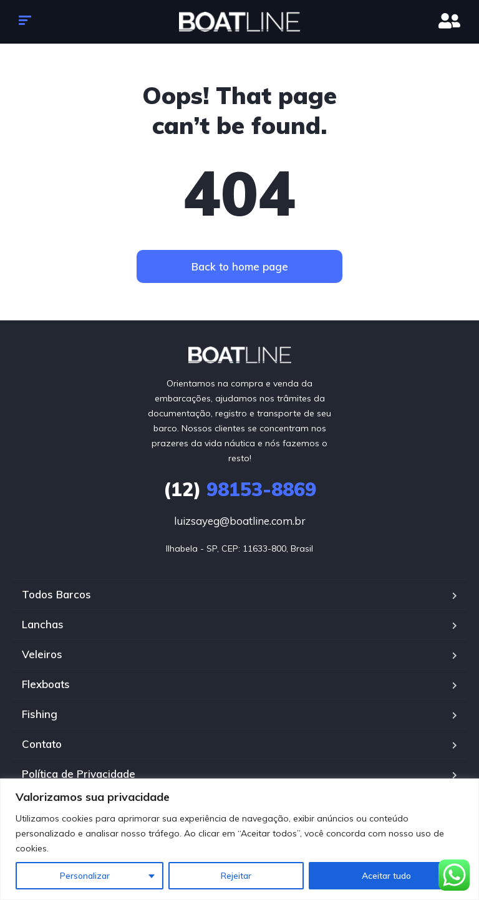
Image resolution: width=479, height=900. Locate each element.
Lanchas (43, 624)
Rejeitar (236, 875)
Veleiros (42, 654)
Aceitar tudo (386, 875)
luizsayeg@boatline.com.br (240, 520)
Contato (42, 743)
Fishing (39, 713)
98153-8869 (239, 489)
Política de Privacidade (78, 773)
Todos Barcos (56, 594)
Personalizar (85, 875)
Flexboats (46, 684)
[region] (239, 839)
